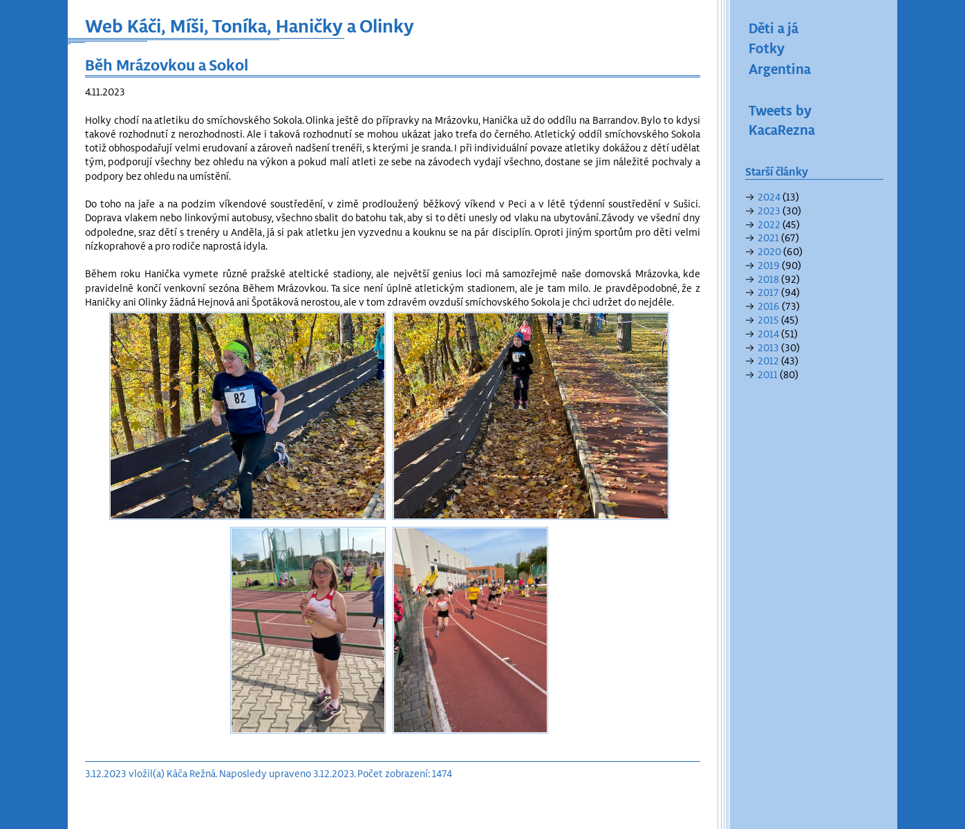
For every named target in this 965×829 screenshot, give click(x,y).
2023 (769, 210)
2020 (769, 251)
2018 (768, 279)
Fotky (767, 47)
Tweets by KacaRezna (782, 119)
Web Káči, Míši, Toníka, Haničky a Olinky (249, 25)
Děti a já (773, 27)
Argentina (780, 68)
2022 (769, 224)
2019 (769, 265)
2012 (768, 360)
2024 (769, 196)
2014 (768, 333)
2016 (769, 306)
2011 (768, 374)
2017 (768, 292)
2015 (768, 319)
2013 (768, 347)
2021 (768, 237)
